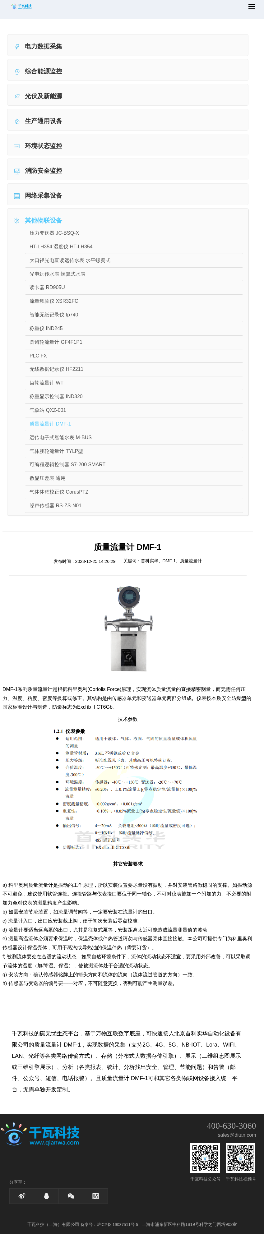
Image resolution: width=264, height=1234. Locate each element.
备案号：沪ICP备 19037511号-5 (109, 1224)
